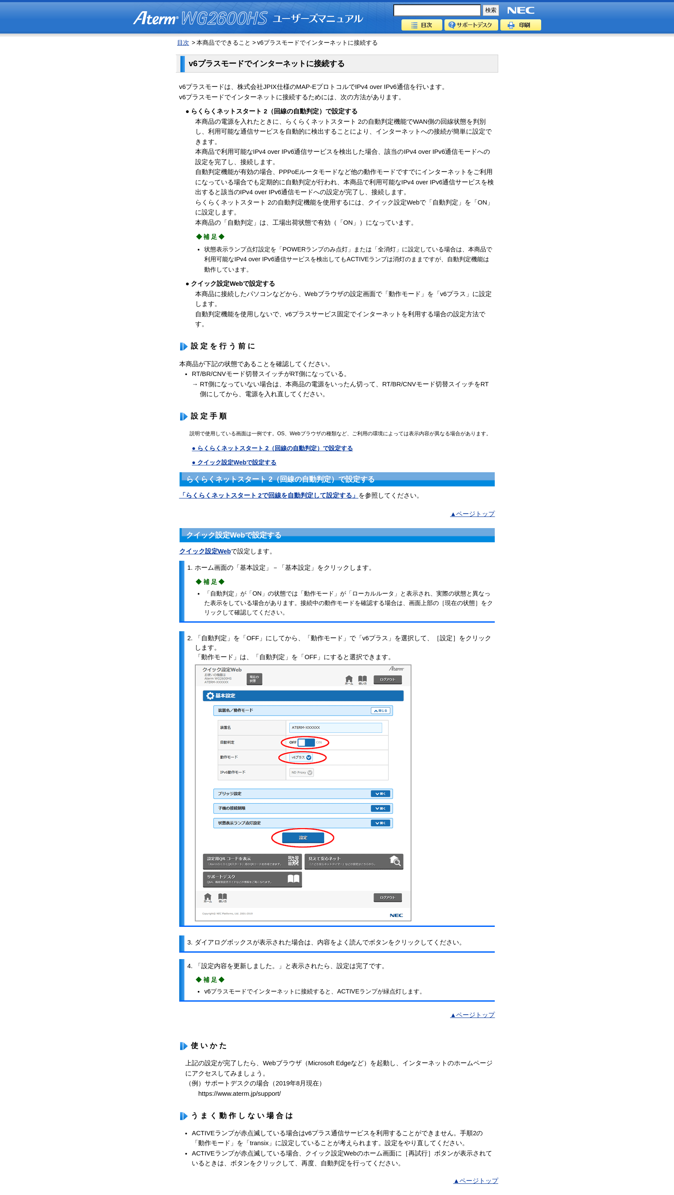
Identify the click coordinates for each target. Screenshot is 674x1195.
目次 (421, 25)
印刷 (520, 25)
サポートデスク (471, 25)
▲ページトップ (472, 513)
